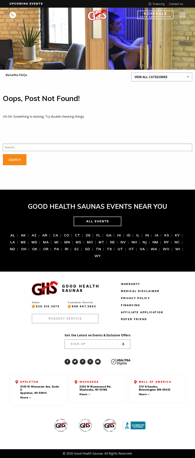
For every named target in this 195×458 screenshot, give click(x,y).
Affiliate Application (142, 312)
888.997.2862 (82, 306)
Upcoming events (26, 3)
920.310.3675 (46, 306)
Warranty (130, 284)
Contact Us (176, 4)
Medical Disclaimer (140, 291)
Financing (156, 4)
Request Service (65, 318)
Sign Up (97, 344)
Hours (24, 397)
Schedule (155, 15)
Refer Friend (134, 319)
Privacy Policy (135, 298)
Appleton (29, 382)
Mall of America (155, 382)
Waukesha (89, 382)
